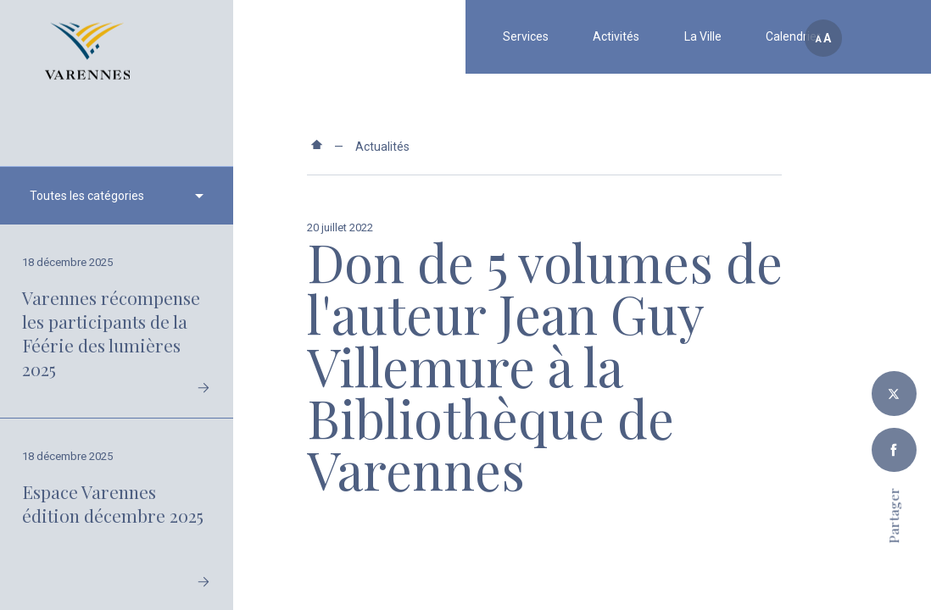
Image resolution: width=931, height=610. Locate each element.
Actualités (382, 146)
